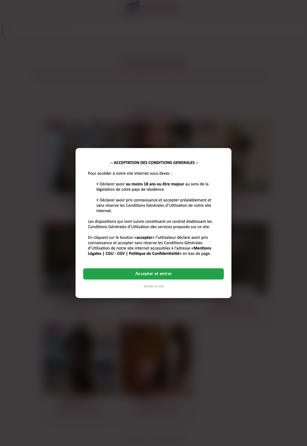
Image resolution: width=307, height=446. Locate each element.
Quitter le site (154, 286)
